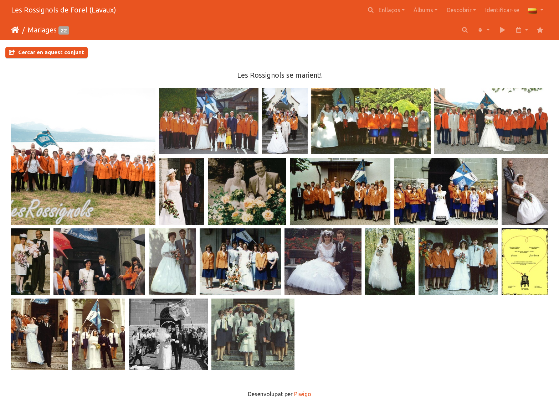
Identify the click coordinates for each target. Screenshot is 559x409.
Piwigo (302, 394)
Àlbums (423, 10)
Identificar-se (502, 10)
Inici (15, 30)
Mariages (42, 30)
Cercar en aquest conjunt (46, 52)
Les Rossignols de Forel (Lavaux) (63, 10)
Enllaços (389, 10)
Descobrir (459, 10)
